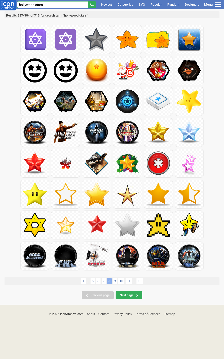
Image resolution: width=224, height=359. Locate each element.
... (88, 281)
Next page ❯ (129, 295)
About (91, 314)
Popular (156, 4)
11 (128, 281)
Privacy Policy (122, 314)
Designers (192, 4)
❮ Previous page (98, 295)
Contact (103, 314)
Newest (106, 4)
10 (121, 281)
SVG (142, 4)
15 (139, 281)
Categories (125, 4)
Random (173, 4)
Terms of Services (147, 314)
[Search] (92, 4)
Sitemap (169, 314)
